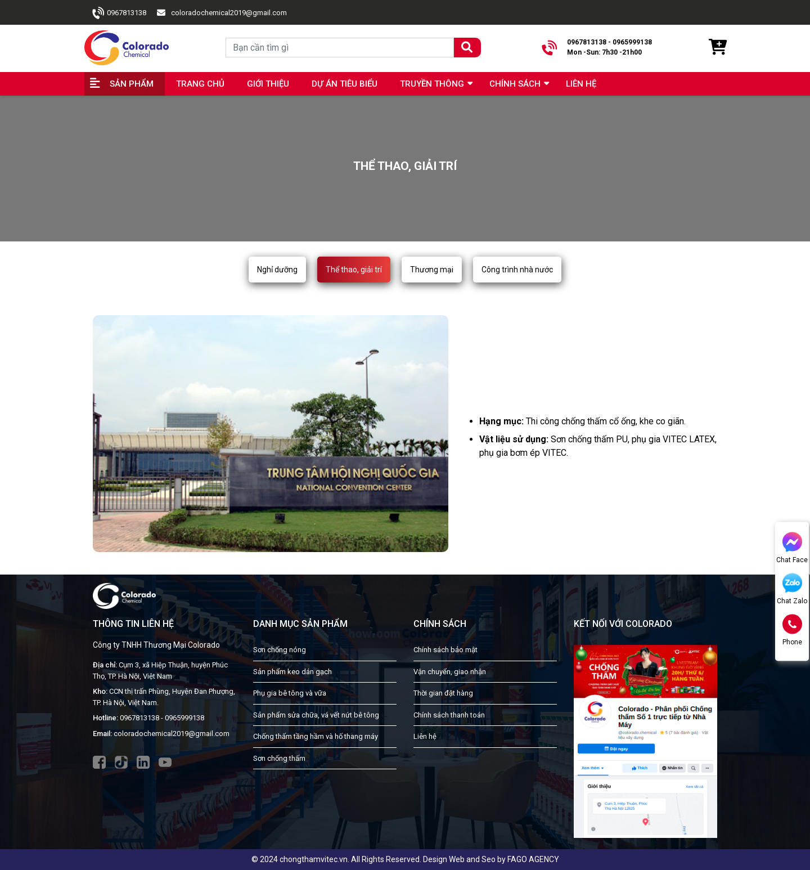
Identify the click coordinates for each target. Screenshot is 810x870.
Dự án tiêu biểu (344, 84)
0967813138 (126, 12)
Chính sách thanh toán (449, 715)
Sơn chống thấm (279, 758)
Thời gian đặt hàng (443, 693)
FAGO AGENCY (533, 859)
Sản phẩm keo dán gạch (292, 671)
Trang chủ (200, 84)
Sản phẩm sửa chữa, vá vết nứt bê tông (316, 715)
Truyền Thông (432, 84)
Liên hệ (581, 84)
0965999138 (184, 718)
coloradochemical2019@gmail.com (229, 12)
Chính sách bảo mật (445, 649)
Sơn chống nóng (279, 649)
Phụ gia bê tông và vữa (289, 693)
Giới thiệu (268, 84)
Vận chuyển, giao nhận (449, 671)
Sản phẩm (132, 84)
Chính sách (515, 84)
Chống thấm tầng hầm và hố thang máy (315, 736)
